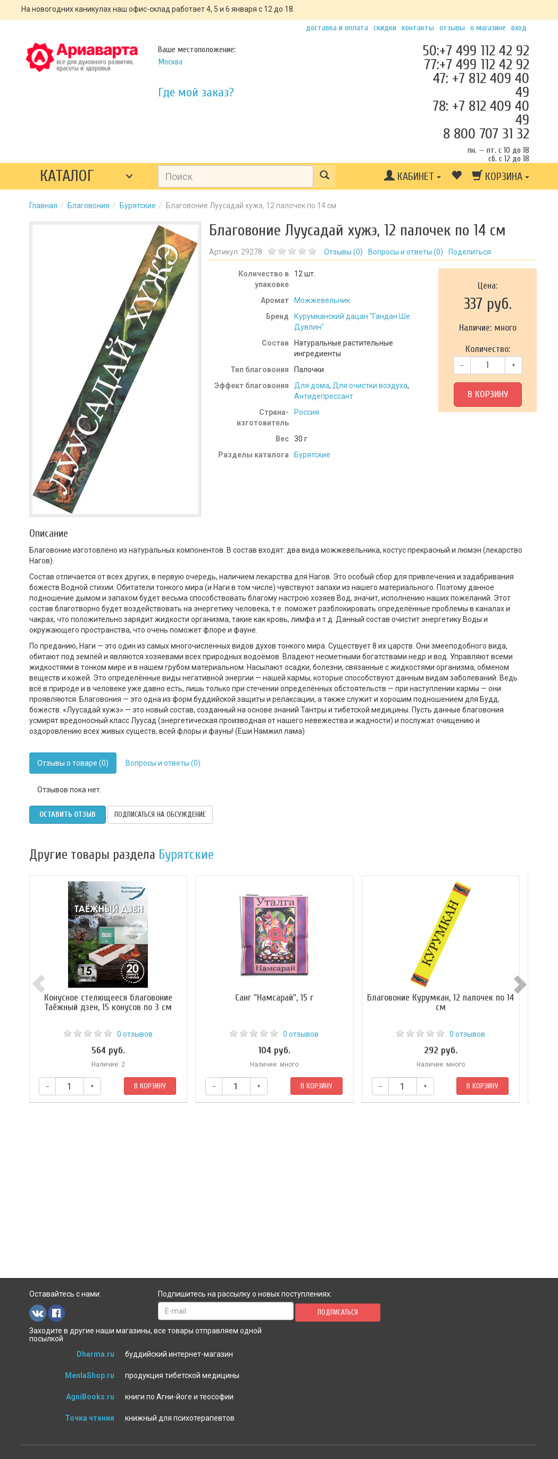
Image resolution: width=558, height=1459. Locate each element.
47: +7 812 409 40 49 (481, 85)
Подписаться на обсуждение (160, 814)
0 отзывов (136, 1034)
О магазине (488, 27)
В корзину (488, 394)
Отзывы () (343, 252)
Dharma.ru (95, 1354)
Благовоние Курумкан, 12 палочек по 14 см (448, 1002)
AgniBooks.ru (90, 1396)
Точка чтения (89, 1418)
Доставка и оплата (337, 27)
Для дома (311, 385)
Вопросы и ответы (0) (163, 763)
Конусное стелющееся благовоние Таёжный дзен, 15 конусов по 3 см (110, 1002)
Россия (306, 412)
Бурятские (138, 205)
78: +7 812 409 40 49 (480, 112)
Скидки (384, 27)
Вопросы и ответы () (405, 252)
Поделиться (469, 252)
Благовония (89, 205)
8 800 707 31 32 (486, 133)
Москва (170, 62)
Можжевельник (322, 300)
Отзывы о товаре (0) (73, 763)
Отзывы (452, 27)
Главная (43, 205)
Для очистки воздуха (369, 385)
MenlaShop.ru (89, 1375)
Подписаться (338, 1312)
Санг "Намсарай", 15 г (279, 997)
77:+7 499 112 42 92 (476, 64)
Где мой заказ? (196, 92)
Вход (519, 27)
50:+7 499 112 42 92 (475, 50)
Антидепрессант (323, 396)
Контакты (418, 27)
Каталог (67, 176)
